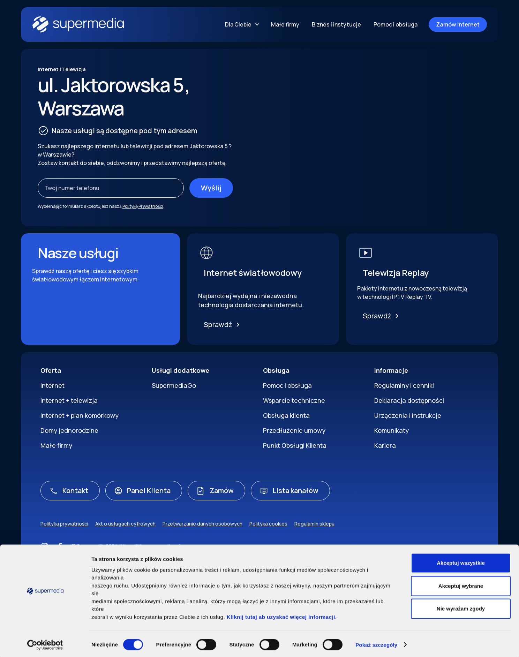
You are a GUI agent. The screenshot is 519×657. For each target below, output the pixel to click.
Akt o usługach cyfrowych (125, 523)
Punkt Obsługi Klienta (294, 445)
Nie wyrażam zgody (461, 607)
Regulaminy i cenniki (404, 385)
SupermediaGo (174, 385)
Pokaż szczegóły (376, 643)
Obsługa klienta (286, 415)
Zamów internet (458, 24)
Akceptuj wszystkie (461, 562)
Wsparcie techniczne (294, 400)
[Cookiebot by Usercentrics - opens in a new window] (45, 643)
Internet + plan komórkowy (79, 415)
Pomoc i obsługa (396, 24)
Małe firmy (285, 24)
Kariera (385, 445)
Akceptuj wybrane (460, 584)
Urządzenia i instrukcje (407, 415)
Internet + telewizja (69, 400)
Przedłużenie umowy (294, 430)
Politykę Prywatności (142, 206)
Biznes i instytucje (336, 24)
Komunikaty (391, 430)
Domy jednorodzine (69, 430)
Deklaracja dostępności (409, 400)
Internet (52, 385)
